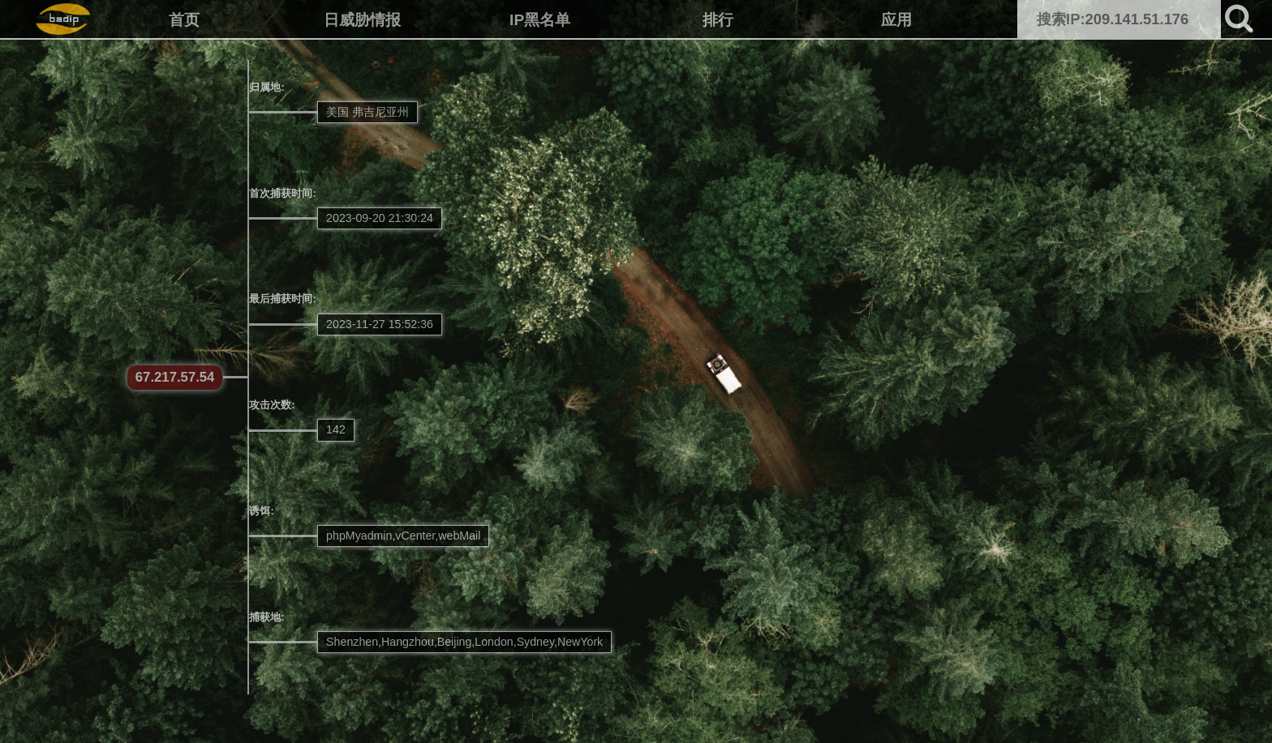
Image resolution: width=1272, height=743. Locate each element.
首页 (184, 19)
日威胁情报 (362, 19)
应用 (896, 19)
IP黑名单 (539, 19)
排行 (718, 19)
